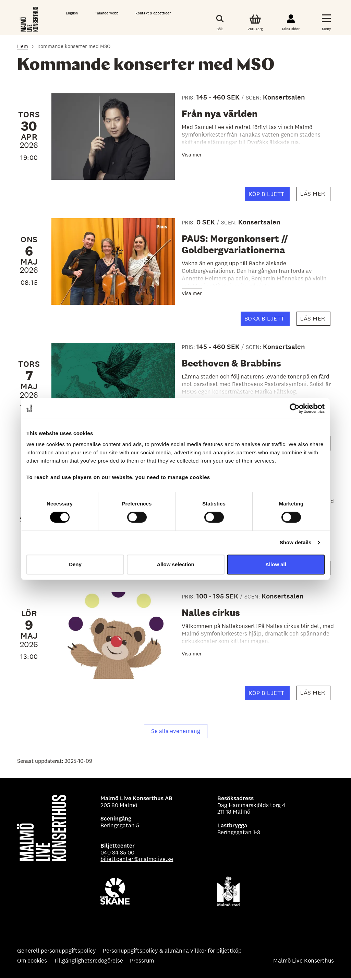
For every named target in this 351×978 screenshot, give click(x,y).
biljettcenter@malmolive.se (136, 859)
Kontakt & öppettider (153, 13)
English (72, 13)
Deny (75, 564)
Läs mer (315, 195)
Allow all (275, 564)
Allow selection (175, 564)
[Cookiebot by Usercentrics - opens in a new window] (295, 408)
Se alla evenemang (175, 731)
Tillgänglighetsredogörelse (88, 960)
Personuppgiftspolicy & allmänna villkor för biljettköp (172, 950)
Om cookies (32, 960)
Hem (22, 46)
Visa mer (192, 154)
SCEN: (254, 97)
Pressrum (142, 960)
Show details (296, 542)
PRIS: (189, 97)
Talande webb (106, 13)
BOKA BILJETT (267, 320)
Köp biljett (269, 195)
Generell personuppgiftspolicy (56, 950)
